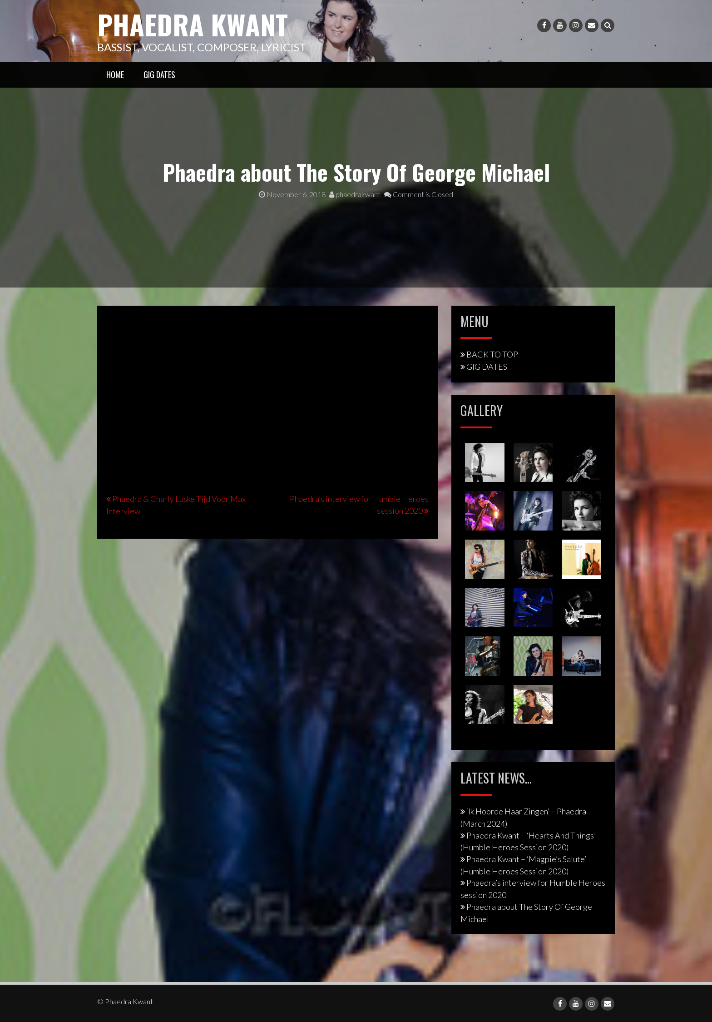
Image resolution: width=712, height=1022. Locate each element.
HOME (115, 74)
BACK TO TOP (492, 354)
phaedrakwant (355, 194)
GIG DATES (159, 74)
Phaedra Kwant (193, 24)
